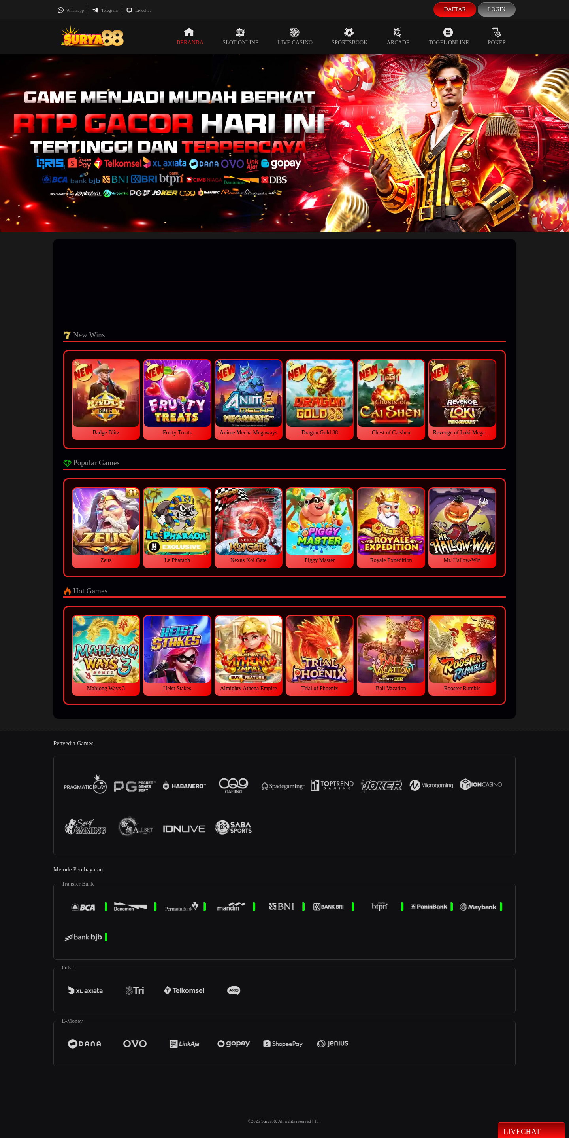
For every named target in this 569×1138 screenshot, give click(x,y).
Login (496, 9)
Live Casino (295, 36)
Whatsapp (70, 10)
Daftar (455, 9)
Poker (497, 36)
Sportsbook (349, 36)
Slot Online (240, 36)
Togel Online (449, 36)
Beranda (190, 36)
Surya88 (268, 1121)
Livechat (138, 10)
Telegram (105, 10)
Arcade (398, 36)
